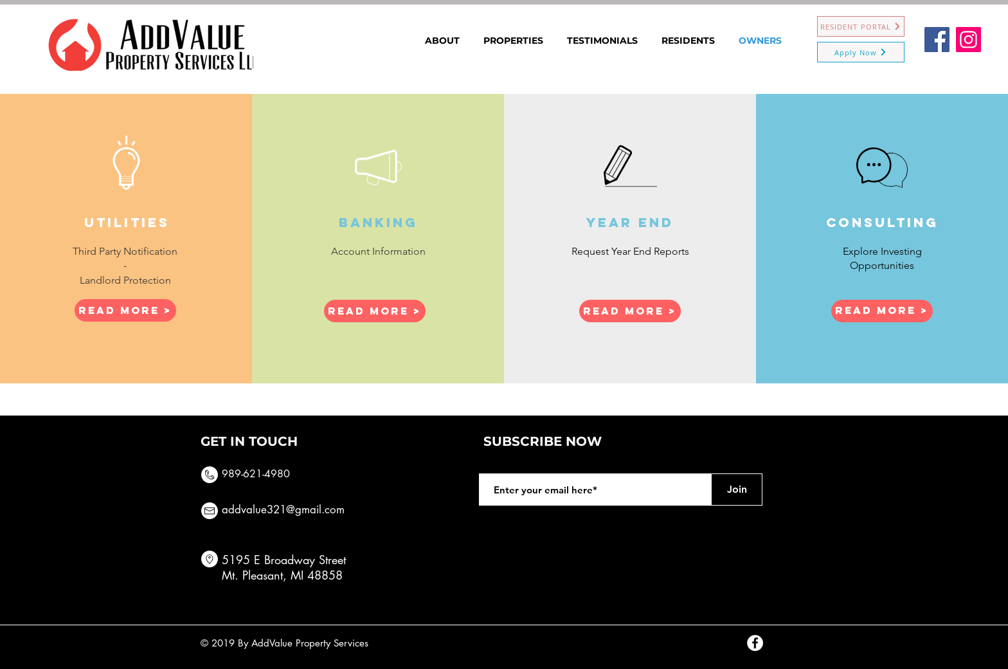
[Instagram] (968, 39)
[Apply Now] (861, 52)
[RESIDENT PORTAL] (861, 26)
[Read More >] (125, 310)
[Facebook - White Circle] (755, 643)
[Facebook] (937, 39)
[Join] (736, 489)
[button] (375, 311)
